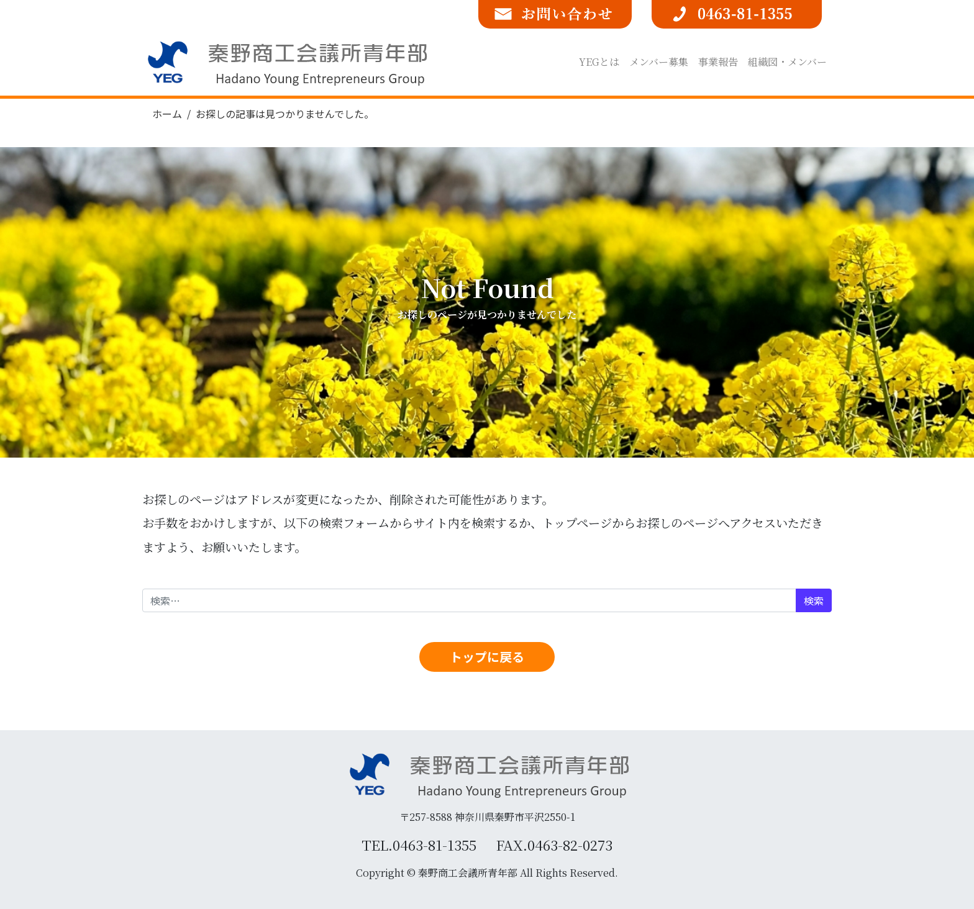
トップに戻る (487, 657)
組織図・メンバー (787, 62)
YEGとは (599, 62)
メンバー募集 (658, 62)
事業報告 (718, 62)
